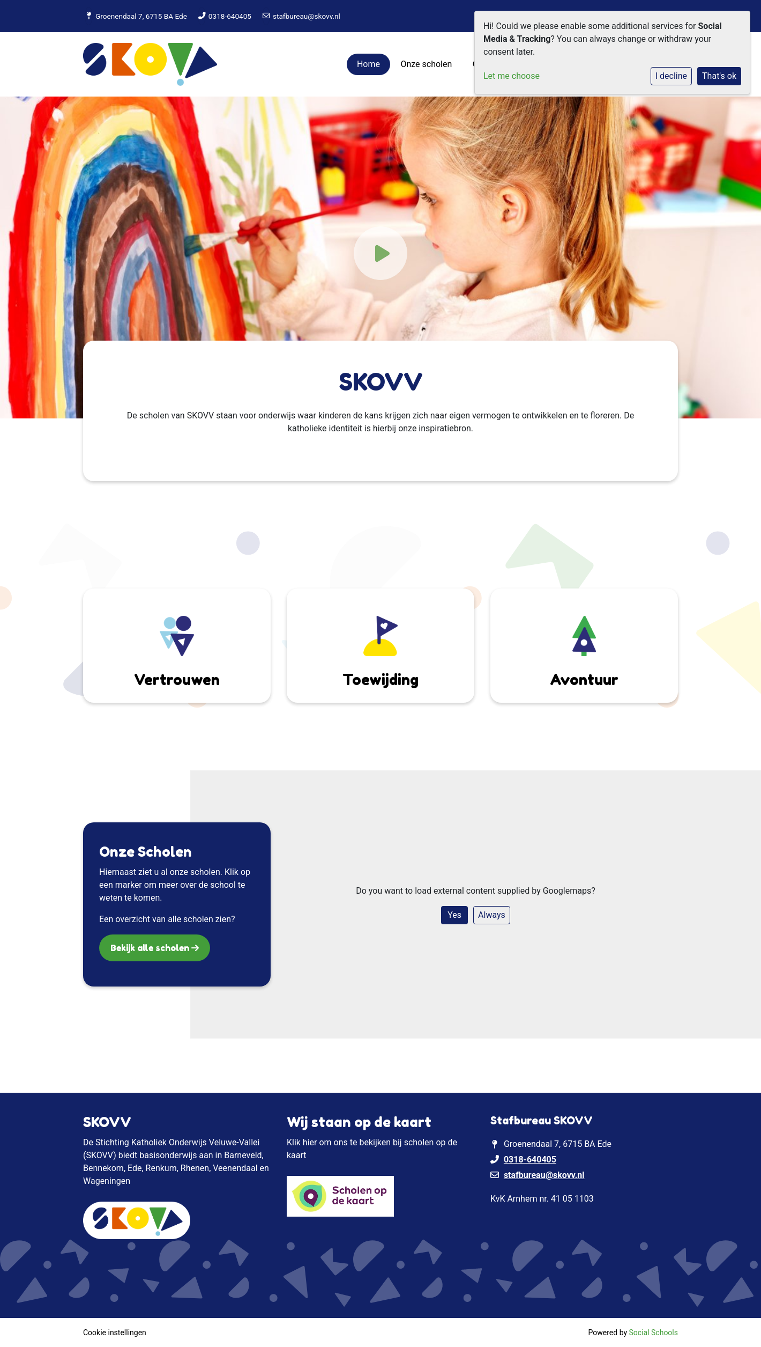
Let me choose (511, 76)
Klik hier (302, 1142)
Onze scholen (426, 64)
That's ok (719, 76)
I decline (671, 76)
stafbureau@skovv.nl (306, 16)
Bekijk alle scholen (150, 948)
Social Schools (653, 1332)
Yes (454, 915)
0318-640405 (229, 16)
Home (368, 64)
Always (491, 915)
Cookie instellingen (114, 1332)
